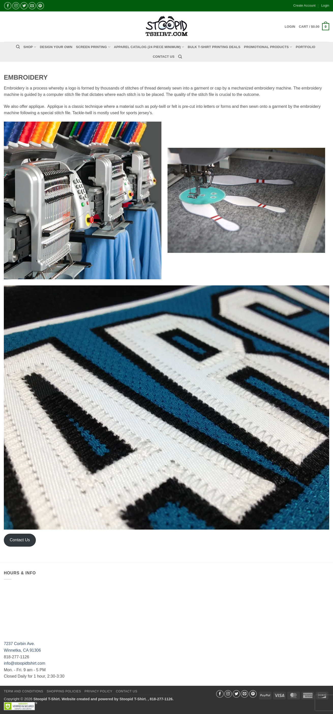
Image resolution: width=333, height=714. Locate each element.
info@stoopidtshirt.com (24, 663)
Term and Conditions (23, 691)
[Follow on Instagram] (228, 694)
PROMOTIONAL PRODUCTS (268, 47)
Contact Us (164, 57)
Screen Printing (93, 47)
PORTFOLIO (305, 47)
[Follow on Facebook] (220, 694)
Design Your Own (56, 47)
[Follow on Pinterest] (253, 694)
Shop (29, 47)
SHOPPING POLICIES (64, 691)
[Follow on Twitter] (236, 694)
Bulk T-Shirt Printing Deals (214, 47)
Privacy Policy (98, 691)
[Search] (18, 47)
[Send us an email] (244, 694)
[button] (314, 27)
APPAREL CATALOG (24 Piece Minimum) (149, 47)
